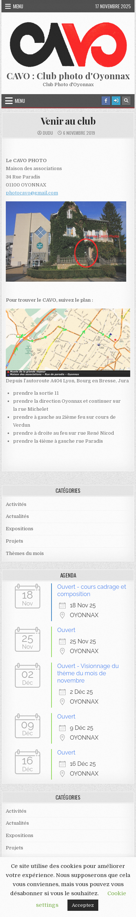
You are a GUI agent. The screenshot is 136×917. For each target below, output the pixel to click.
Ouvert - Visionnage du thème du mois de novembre (88, 673)
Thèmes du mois (25, 553)
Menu (18, 6)
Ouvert (66, 630)
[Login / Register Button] (116, 100)
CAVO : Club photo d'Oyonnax (68, 75)
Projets (14, 541)
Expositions (19, 528)
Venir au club (68, 120)
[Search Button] (126, 100)
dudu (48, 133)
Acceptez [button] (83, 905)
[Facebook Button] (106, 100)
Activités (16, 504)
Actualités (17, 516)
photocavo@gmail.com (32, 193)
